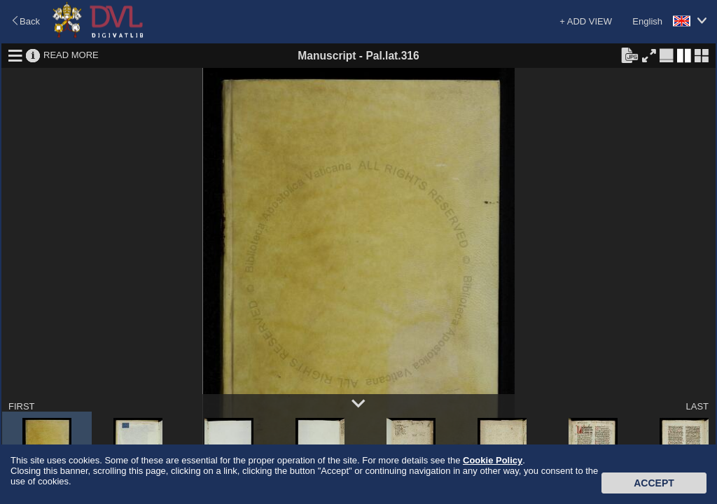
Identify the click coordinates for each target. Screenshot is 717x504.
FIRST (21, 406)
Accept (654, 483)
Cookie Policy (492, 460)
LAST (697, 406)
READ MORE (71, 55)
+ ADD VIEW (585, 21)
